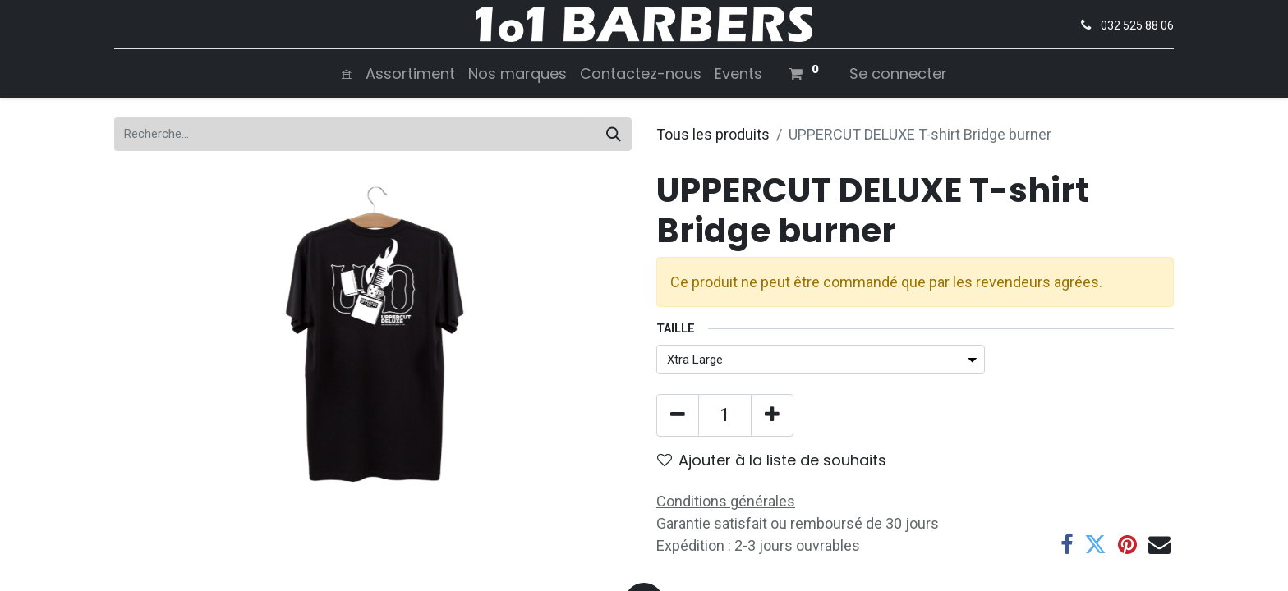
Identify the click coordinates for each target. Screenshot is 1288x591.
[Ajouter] (772, 415)
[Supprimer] (677, 415)
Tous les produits (713, 134)
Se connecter (898, 73)
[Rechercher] (614, 134)
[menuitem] (346, 73)
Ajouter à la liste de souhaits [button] (771, 460)
